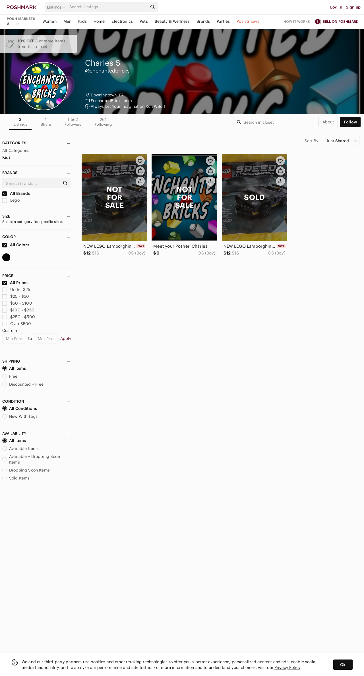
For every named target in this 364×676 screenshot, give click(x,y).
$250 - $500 (18, 316)
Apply (65, 338)
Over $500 (16, 323)
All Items (14, 368)
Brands (203, 21)
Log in (336, 7)
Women (49, 21)
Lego (11, 200)
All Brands (16, 193)
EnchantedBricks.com (111, 100)
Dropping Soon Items (26, 470)
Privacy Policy (287, 667)
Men (67, 21)
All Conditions (19, 408)
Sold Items (16, 478)
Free (10, 376)
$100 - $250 (18, 310)
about (328, 122)
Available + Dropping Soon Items (31, 459)
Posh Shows (248, 21)
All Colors (15, 244)
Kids (82, 21)
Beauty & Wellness (172, 21)
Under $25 (16, 289)
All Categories (15, 150)
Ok (343, 664)
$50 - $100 (17, 303)
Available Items (20, 448)
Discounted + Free (23, 384)
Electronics (122, 21)
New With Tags (20, 416)
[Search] (107, 7)
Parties (223, 21)
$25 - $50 (15, 296)
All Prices (15, 282)
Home (99, 21)
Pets (144, 21)
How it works (297, 21)
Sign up (353, 7)
